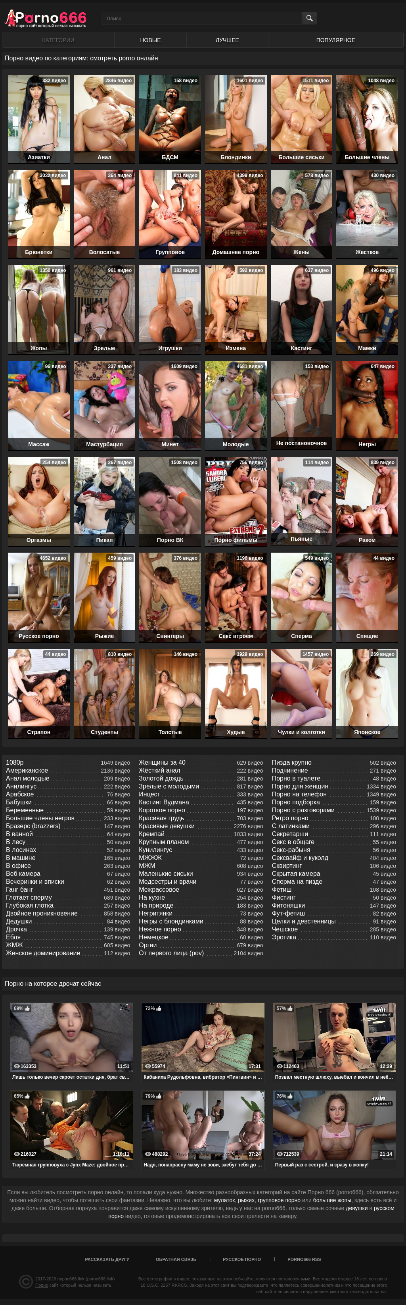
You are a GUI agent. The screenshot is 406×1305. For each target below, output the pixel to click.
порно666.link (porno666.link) (86, 1278)
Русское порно (242, 1259)
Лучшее (227, 40)
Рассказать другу (107, 1259)
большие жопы (332, 1200)
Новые (150, 40)
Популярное (335, 40)
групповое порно (279, 1200)
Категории (58, 40)
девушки (357, 1208)
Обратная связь (176, 1259)
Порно (41, 1285)
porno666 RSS (304, 1259)
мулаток (224, 1200)
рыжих (246, 1200)
